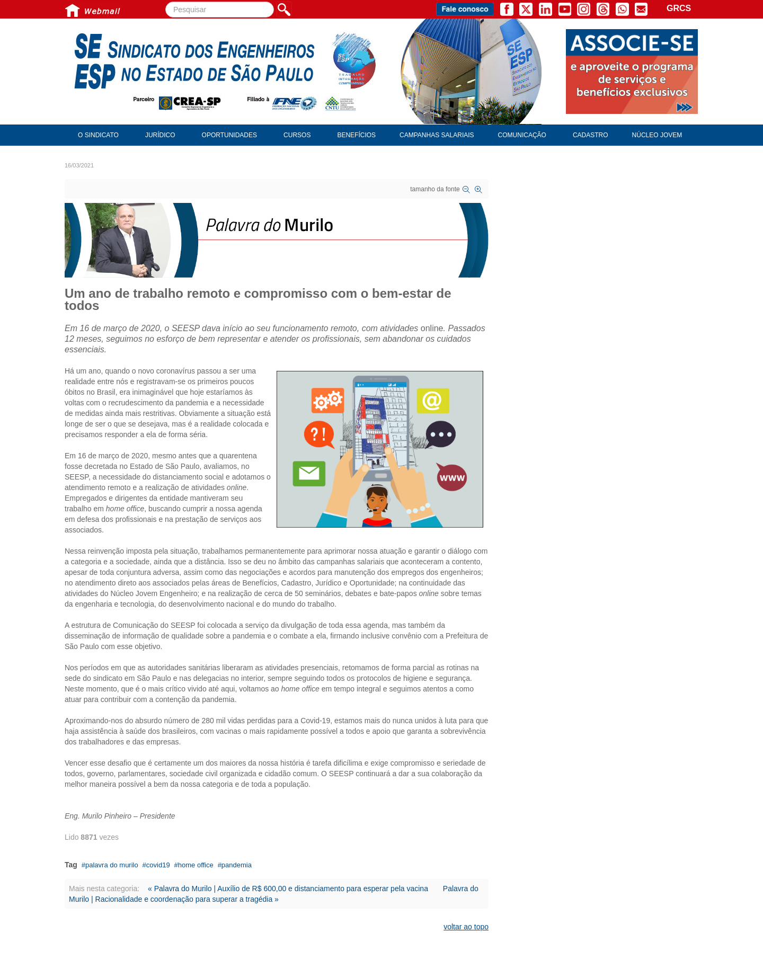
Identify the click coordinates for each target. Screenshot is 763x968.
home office (196, 865)
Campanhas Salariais (437, 135)
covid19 (158, 865)
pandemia (236, 865)
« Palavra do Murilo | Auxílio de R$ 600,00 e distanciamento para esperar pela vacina (288, 888)
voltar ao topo (466, 926)
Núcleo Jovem (657, 135)
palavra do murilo (111, 865)
